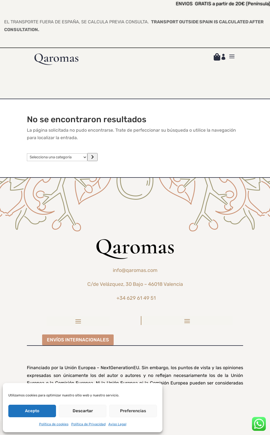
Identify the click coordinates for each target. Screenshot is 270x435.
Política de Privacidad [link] (88, 424)
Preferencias (133, 410)
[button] (78, 321)
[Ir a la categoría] (92, 157)
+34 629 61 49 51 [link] (136, 298)
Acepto (32, 410)
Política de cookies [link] (53, 424)
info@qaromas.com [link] (135, 270)
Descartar (83, 410)
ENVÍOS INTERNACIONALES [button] (78, 339)
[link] (217, 58)
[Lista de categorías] (57, 157)
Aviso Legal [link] (117, 424)
